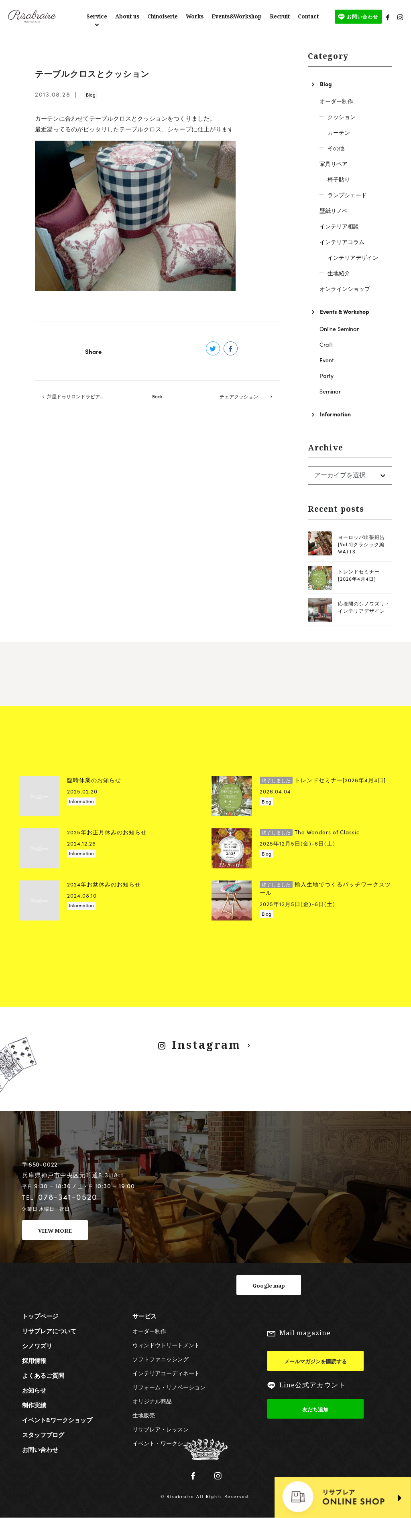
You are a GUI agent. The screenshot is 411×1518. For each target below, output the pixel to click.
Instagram (206, 1044)
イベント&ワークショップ (57, 1419)
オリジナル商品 (152, 1401)
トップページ (40, 1316)
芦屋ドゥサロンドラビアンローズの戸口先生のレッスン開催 (81, 398)
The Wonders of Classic (310, 832)
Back (157, 398)
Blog (91, 94)
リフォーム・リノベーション (169, 1387)
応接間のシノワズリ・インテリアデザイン (364, 607)
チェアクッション (239, 398)
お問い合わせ (40, 1449)
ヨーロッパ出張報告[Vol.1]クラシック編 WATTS (361, 544)
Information (335, 414)
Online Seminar (339, 329)
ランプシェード (347, 195)
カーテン (339, 132)
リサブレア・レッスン (160, 1429)
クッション (342, 117)
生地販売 (143, 1415)
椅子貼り (339, 179)
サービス (144, 1316)
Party (326, 375)
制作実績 (34, 1405)
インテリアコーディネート (166, 1373)
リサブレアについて (49, 1330)
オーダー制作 (336, 101)
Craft (326, 344)
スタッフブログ (43, 1434)
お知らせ (34, 1390)
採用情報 (34, 1360)
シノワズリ (37, 1345)
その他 (336, 148)
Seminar (330, 391)
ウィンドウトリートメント (166, 1345)
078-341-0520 (68, 1196)
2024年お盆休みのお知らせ (104, 884)
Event (326, 360)
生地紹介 (339, 273)
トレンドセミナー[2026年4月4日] (359, 575)
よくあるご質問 (43, 1375)
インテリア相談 (339, 226)
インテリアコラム (341, 242)
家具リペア (333, 163)
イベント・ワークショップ (166, 1443)
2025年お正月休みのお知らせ (107, 832)
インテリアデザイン (353, 257)
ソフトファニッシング (160, 1359)
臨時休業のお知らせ (94, 780)
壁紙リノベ (333, 210)
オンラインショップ (344, 289)
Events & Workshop (344, 311)
